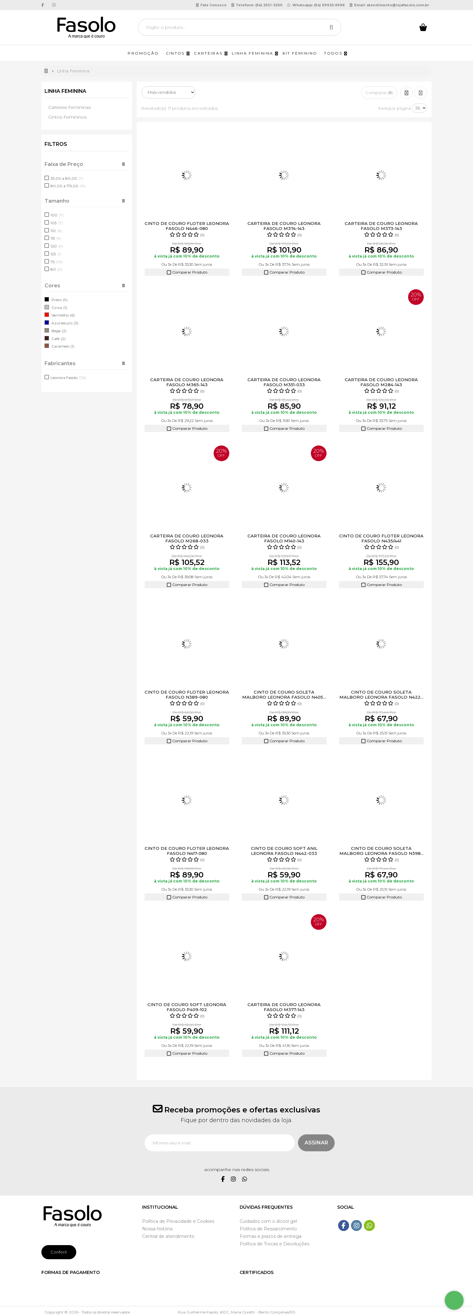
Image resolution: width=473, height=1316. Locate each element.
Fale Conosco (211, 5)
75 (56, 261)
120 (56, 246)
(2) (64, 330)
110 (56, 230)
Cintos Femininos (67, 117)
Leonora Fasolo (68, 377)
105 (56, 223)
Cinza (56, 307)
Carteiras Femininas (69, 107)
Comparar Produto (187, 272)
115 (55, 238)
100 (57, 215)
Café (55, 338)
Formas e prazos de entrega (270, 1236)
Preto (56, 299)
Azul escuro (61, 323)
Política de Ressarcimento (268, 1229)
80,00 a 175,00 (68, 186)
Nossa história (157, 1229)
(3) (76, 323)
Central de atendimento (168, 1236)
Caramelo (60, 346)
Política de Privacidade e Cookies (178, 1221)
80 (56, 269)
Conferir (58, 1251)
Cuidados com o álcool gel (268, 1221)
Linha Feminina (66, 91)
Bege (56, 330)
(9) (65, 299)
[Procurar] (333, 27)
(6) (72, 315)
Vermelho (60, 315)
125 (55, 254)
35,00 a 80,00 (66, 178)
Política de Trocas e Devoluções (274, 1244)
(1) (65, 307)
